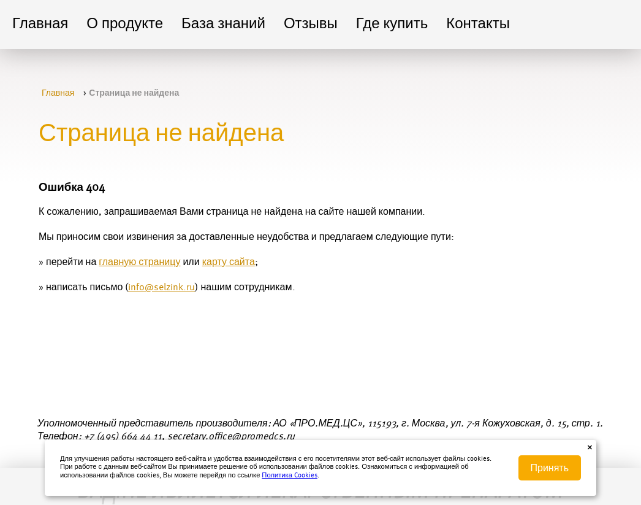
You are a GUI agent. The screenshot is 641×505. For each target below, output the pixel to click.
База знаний (223, 24)
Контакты (478, 24)
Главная (40, 24)
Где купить (392, 24)
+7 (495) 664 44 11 (123, 437)
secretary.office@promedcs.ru (231, 437)
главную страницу (139, 263)
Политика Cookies (289, 475)
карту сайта (228, 263)
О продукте (124, 24)
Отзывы (311, 24)
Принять (550, 468)
